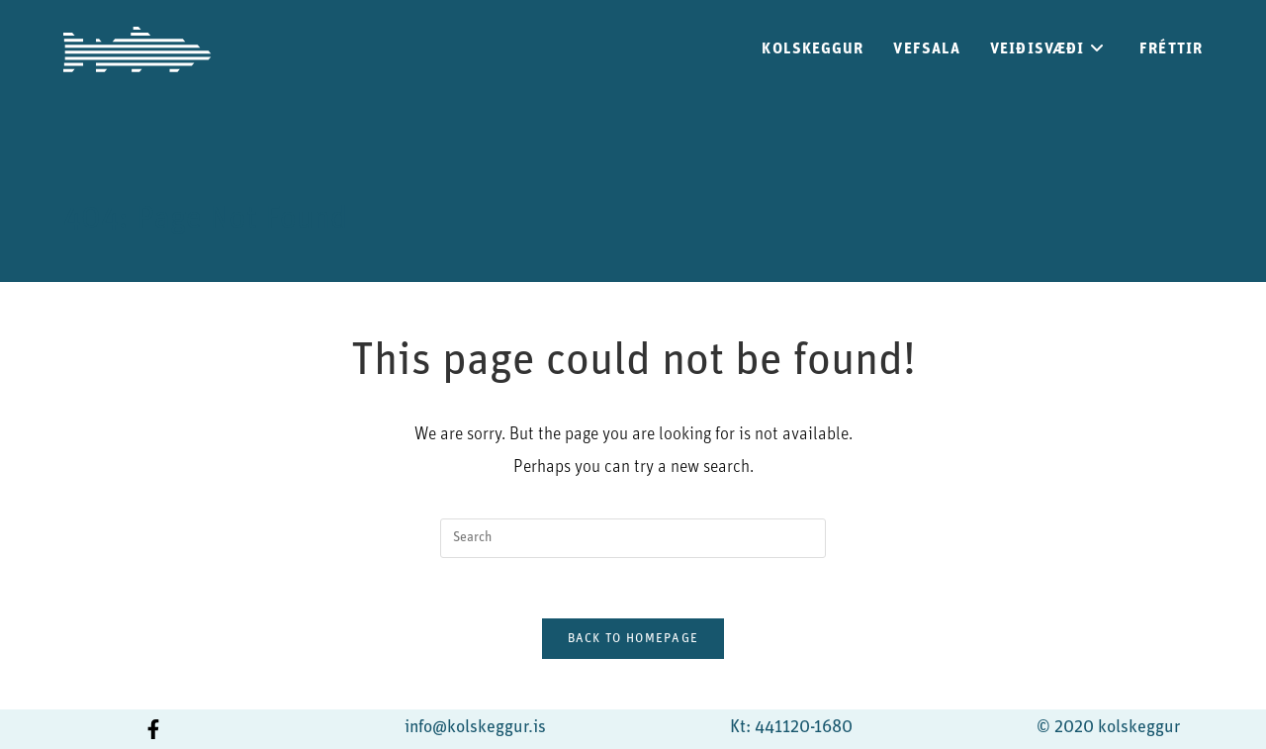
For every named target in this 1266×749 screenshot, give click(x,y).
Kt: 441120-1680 (791, 727)
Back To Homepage (633, 638)
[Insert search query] (633, 538)
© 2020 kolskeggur (1108, 727)
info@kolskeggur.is (475, 727)
